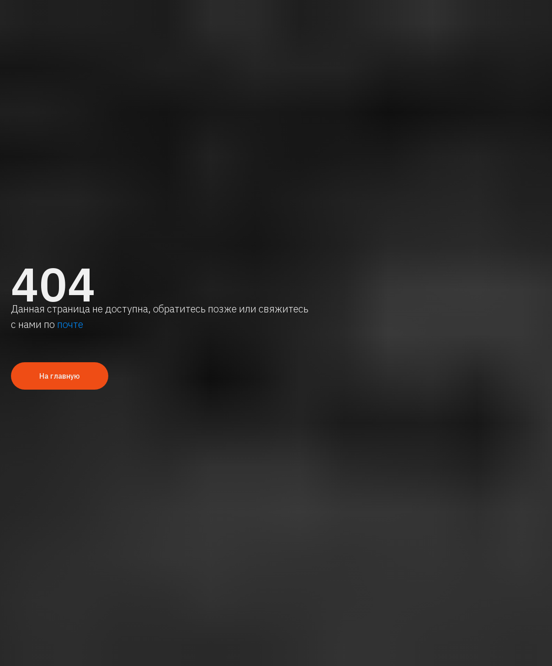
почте (70, 324)
